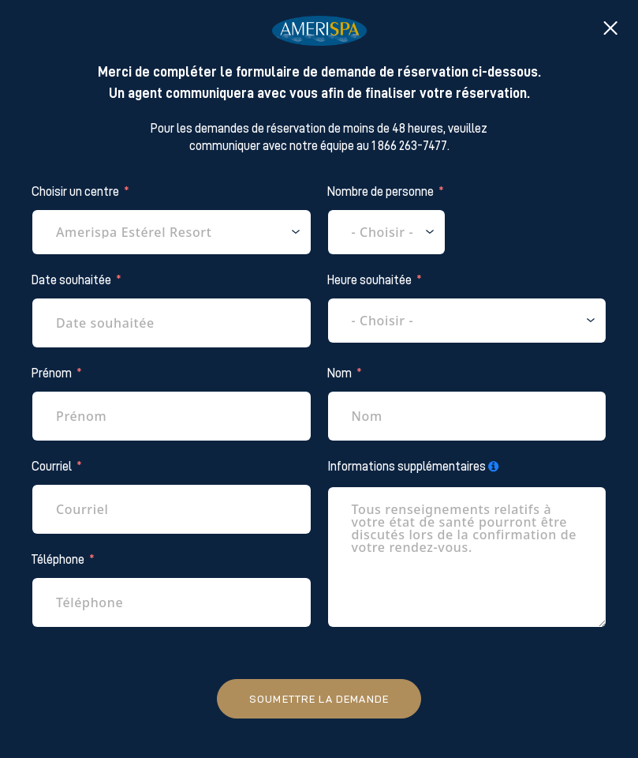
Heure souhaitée (369, 280)
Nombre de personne (380, 192)
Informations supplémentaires (406, 466)
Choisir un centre (75, 192)
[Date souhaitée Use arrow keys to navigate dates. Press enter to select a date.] (172, 323)
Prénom (52, 373)
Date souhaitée (71, 280)
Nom (339, 373)
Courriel (52, 466)
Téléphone (58, 559)
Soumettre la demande (319, 698)
